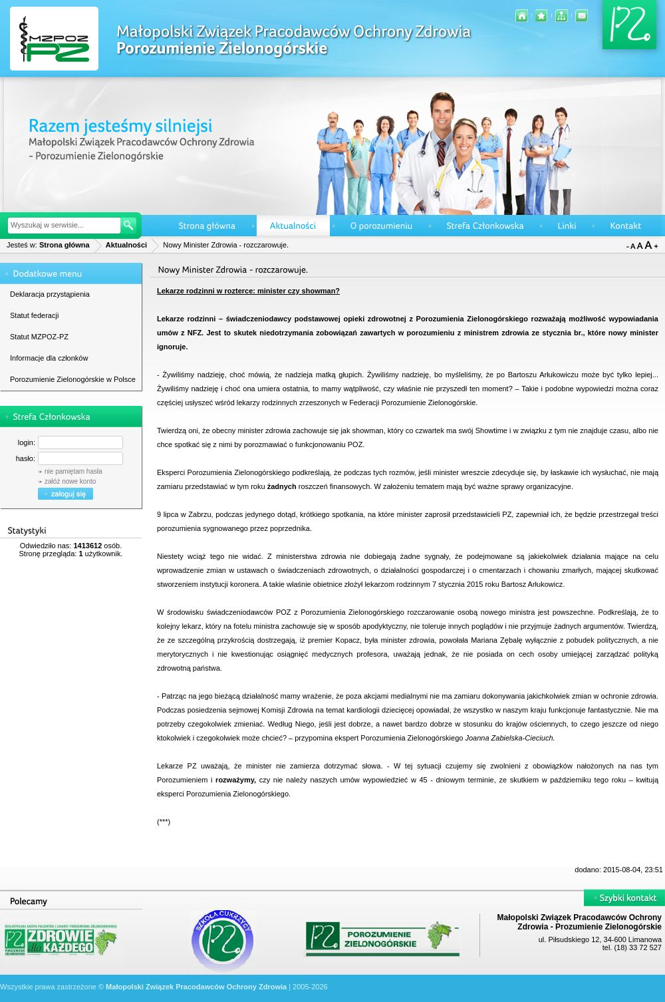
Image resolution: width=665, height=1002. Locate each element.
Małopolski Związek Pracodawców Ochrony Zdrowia (196, 987)
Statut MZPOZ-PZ (39, 337)
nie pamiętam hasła (73, 471)
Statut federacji (34, 315)
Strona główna (64, 245)
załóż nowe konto (70, 481)
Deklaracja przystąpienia (50, 294)
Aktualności (126, 245)
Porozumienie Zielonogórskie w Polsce (73, 379)
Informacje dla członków (49, 358)
